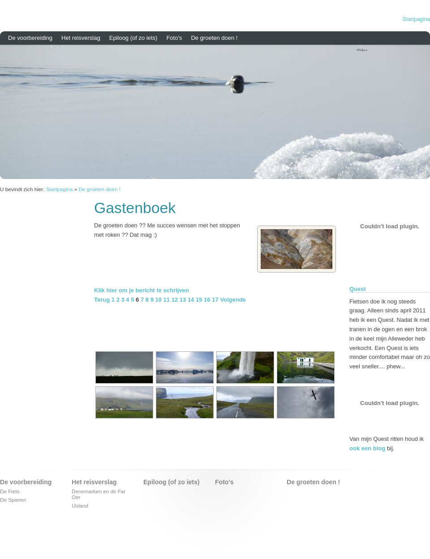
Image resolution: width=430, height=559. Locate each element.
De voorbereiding (30, 37)
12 (175, 299)
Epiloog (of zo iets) (133, 37)
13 (183, 299)
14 (191, 299)
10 (158, 299)
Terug (102, 299)
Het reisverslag (80, 37)
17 (215, 299)
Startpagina (416, 19)
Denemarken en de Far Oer (98, 494)
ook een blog (367, 448)
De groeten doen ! (214, 37)
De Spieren (13, 500)
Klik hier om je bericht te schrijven (141, 290)
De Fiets (10, 491)
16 (207, 299)
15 (199, 299)
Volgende (233, 299)
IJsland (80, 505)
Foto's (174, 37)
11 (166, 299)
